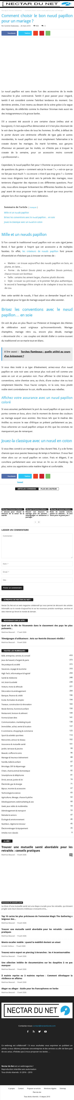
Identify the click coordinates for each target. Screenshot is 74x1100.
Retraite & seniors (9, 815)
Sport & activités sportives (12, 735)
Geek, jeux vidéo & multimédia (14, 806)
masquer (33, 207)
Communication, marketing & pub (16, 722)
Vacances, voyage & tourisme (13, 669)
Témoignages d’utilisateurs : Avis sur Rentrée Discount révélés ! (33, 638)
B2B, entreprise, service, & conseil (15, 656)
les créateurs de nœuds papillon (40, 251)
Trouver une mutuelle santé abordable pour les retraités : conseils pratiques (37, 848)
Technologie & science (10, 793)
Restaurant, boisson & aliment (14, 713)
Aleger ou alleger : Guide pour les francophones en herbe (29, 988)
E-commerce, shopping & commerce (17, 731)
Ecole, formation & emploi (12, 700)
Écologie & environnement (12, 819)
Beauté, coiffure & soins (11, 753)
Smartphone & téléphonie (12, 775)
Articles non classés (9, 833)
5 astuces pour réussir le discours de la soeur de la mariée (12, 513)
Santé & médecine (9, 678)
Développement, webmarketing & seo (17, 802)
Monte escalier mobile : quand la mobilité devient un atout (30, 942)
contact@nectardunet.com (44, 1026)
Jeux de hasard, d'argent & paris (15, 660)
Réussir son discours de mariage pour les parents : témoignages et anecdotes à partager (37, 514)
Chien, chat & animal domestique (15, 771)
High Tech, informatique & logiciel (15, 673)
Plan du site (37, 1092)
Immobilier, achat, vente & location (16, 726)
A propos (11, 1089)
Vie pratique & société (10, 664)
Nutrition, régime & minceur (13, 824)
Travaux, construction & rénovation (16, 704)
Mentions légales (50, 1089)
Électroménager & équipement (14, 828)
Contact (21, 1089)
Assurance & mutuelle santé (13, 744)
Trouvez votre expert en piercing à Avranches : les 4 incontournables (35, 952)
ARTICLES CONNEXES (27, 489)
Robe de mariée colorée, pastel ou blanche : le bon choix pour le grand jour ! (61, 513)
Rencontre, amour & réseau (13, 740)
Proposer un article (34, 1089)
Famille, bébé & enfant (11, 762)
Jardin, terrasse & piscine (12, 749)
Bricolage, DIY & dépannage (13, 766)
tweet (20, 482)
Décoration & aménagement (13, 691)
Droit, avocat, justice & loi (12, 780)
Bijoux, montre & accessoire (13, 788)
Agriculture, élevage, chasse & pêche (17, 797)
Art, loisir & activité (9, 682)
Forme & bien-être (9, 718)
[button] (69, 4)
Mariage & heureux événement (11, 10)
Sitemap (63, 1089)
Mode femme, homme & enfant (15, 709)
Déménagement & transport (13, 811)
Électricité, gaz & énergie (11, 784)
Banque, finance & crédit (12, 695)
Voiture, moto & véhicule (12, 687)
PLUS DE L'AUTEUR (49, 489)
